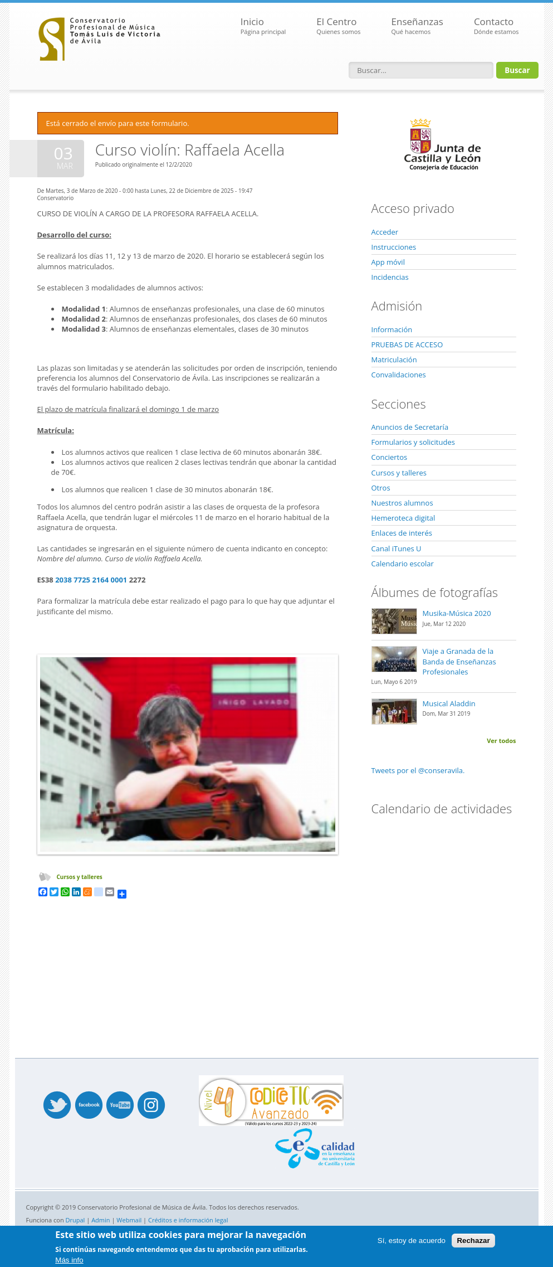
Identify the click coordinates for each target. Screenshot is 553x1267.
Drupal (75, 1220)
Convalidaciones (398, 375)
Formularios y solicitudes (413, 442)
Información (392, 329)
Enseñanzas (417, 26)
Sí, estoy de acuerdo (412, 1240)
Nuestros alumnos (402, 503)
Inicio (263, 26)
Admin (100, 1220)
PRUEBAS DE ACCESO (407, 344)
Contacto (496, 26)
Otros (380, 488)
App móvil (388, 262)
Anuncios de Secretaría (410, 427)
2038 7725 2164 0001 (91, 580)
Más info (69, 1260)
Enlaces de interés (401, 533)
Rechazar (473, 1240)
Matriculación (394, 360)
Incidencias (390, 277)
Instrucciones (394, 247)
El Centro (338, 26)
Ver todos (501, 740)
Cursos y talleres (79, 877)
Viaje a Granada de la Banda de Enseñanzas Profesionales (459, 661)
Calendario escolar (402, 564)
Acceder (385, 232)
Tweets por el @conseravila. (418, 770)
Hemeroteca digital (403, 518)
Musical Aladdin (449, 703)
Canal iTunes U (396, 548)
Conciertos (389, 457)
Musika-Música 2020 (457, 613)
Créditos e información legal (188, 1220)
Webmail (128, 1220)
